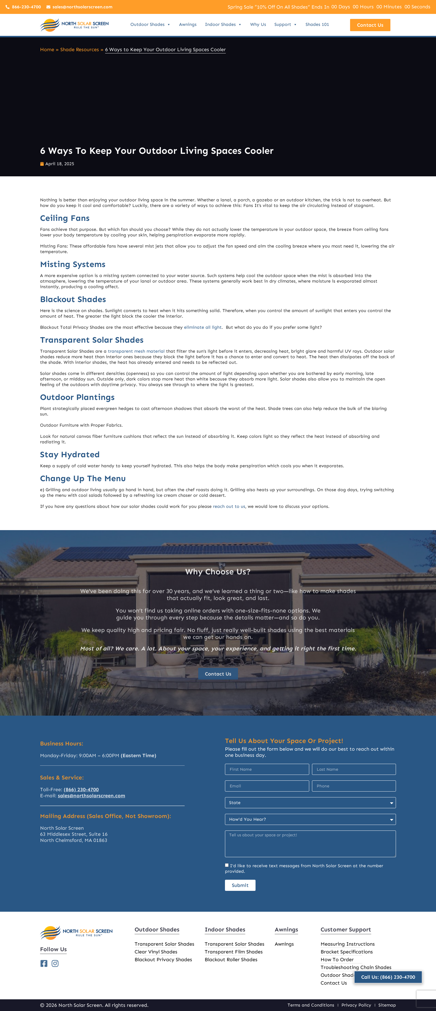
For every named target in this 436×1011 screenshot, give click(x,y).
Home (47, 49)
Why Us (258, 24)
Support (285, 24)
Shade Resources (79, 49)
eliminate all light (203, 327)
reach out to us (229, 506)
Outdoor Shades (150, 24)
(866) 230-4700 (81, 817)
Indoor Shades (223, 24)
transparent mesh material (136, 351)
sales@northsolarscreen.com (91, 823)
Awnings (188, 24)
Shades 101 (317, 24)
